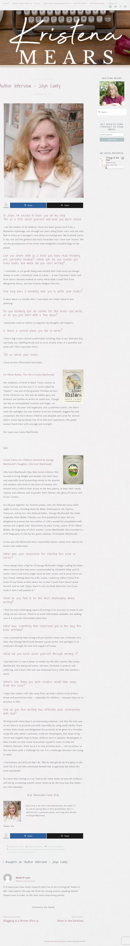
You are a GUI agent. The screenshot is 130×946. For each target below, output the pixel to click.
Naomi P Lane (23, 877)
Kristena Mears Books (56, 3)
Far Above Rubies (57, 849)
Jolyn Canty (12, 852)
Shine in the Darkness (63, 919)
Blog (38, 3)
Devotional (80, 3)
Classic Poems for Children (38, 849)
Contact (112, 3)
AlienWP (82, 941)
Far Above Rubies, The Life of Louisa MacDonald (28, 374)
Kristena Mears (35, 846)
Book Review (97, 3)
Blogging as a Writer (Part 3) (23, 919)
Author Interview (43, 79)
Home (6, 3)
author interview (17, 849)
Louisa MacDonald (26, 852)
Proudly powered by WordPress (55, 941)
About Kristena (21, 3)
